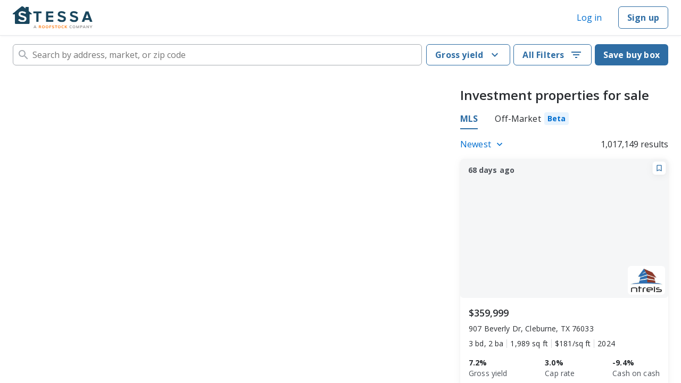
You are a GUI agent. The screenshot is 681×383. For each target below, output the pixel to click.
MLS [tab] (469, 118)
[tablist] (514, 120)
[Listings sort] (483, 144)
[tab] (532, 120)
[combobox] (217, 54)
